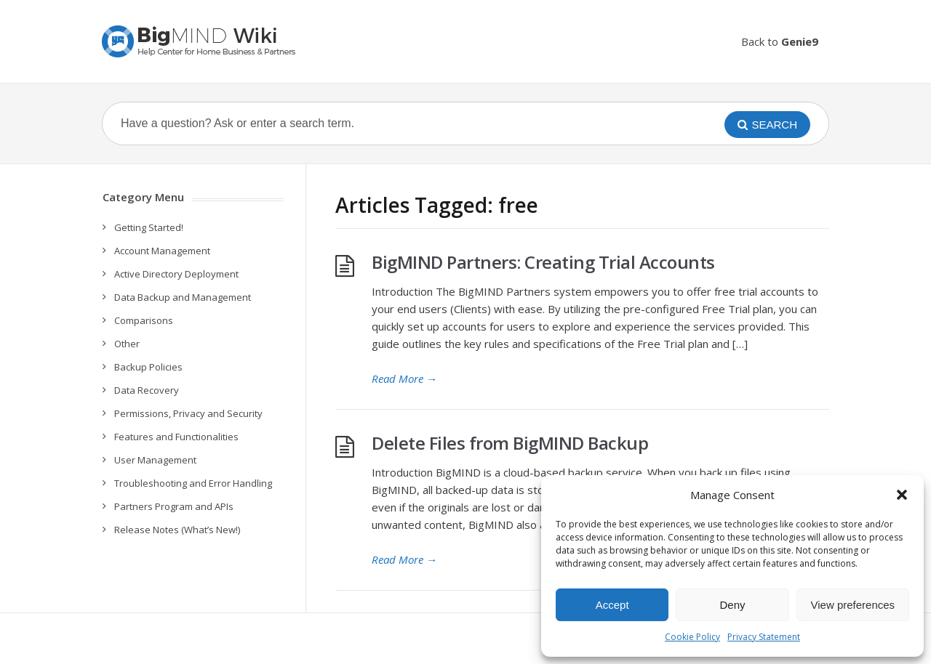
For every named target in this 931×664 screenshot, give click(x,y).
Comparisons (143, 320)
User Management (155, 459)
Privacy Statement (763, 637)
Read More (404, 378)
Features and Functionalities (176, 436)
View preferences (853, 605)
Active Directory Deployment (176, 273)
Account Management (162, 250)
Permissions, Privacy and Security (188, 413)
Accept (612, 605)
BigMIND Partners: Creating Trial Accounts (543, 262)
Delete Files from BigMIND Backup (510, 443)
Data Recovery (146, 390)
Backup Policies (148, 366)
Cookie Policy (692, 637)
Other (127, 343)
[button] (902, 494)
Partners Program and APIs (173, 506)
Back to (779, 41)
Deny (732, 605)
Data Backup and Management (182, 297)
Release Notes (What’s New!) (177, 529)
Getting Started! (148, 227)
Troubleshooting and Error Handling (193, 483)
